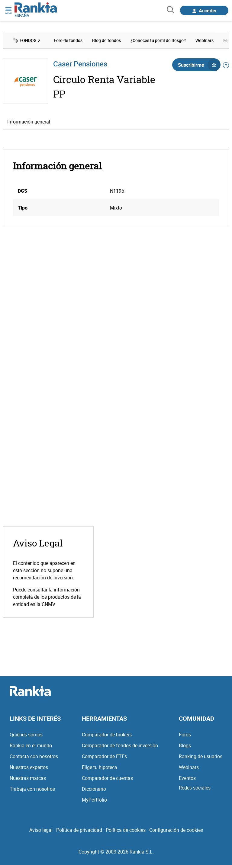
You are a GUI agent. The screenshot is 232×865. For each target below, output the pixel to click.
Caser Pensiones (80, 64)
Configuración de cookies (176, 830)
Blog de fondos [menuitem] (106, 40)
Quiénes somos (26, 734)
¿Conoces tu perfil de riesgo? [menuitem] (158, 40)
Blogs (185, 745)
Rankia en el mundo (31, 745)
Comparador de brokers (107, 734)
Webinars (189, 767)
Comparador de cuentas (107, 778)
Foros (185, 734)
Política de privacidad (79, 830)
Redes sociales (195, 787)
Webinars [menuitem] (204, 40)
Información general (28, 121)
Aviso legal (41, 830)
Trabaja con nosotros (32, 789)
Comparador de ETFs (104, 756)
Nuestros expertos (29, 767)
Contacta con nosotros (34, 756)
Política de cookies (126, 830)
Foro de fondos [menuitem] (68, 40)
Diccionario (94, 789)
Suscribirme (199, 65)
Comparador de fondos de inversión (120, 745)
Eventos (187, 778)
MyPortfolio (94, 799)
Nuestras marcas (28, 778)
